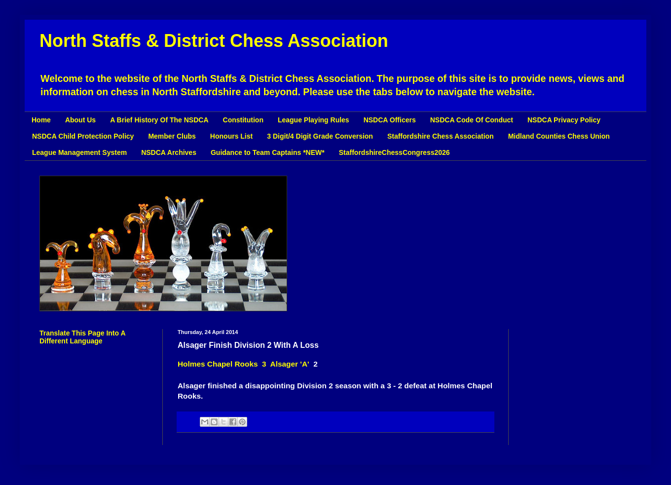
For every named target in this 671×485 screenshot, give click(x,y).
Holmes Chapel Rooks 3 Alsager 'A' (245, 364)
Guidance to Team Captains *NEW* (268, 152)
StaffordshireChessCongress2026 (394, 152)
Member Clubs (171, 136)
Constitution (243, 120)
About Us (80, 120)
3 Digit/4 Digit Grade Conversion (320, 136)
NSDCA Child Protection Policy (83, 136)
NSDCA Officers (390, 120)
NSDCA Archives (168, 152)
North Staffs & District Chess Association (213, 41)
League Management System (79, 152)
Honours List (231, 136)
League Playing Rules (313, 120)
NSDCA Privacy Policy (563, 120)
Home (41, 120)
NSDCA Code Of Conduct (471, 120)
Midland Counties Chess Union (559, 136)
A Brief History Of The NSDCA (159, 120)
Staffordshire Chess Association (440, 136)
